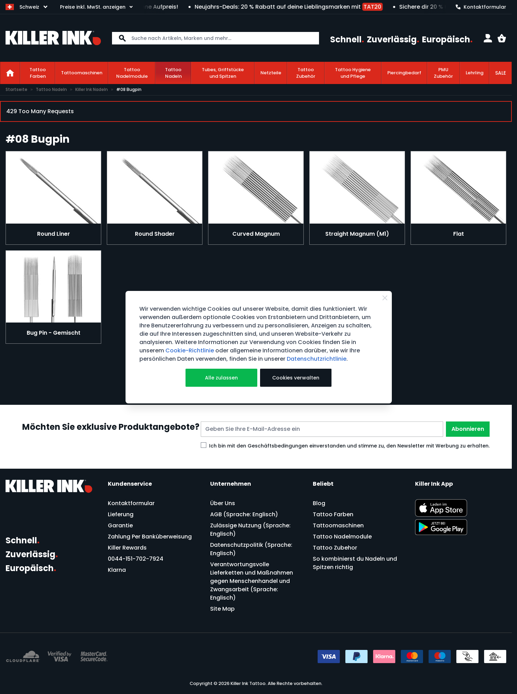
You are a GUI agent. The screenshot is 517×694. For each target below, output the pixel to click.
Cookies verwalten (295, 377)
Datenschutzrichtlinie (316, 359)
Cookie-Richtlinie (189, 350)
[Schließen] (385, 298)
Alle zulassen (221, 377)
